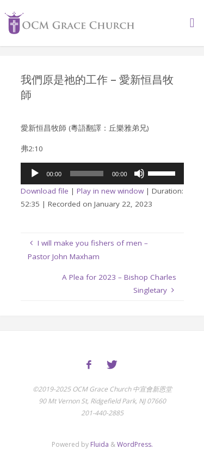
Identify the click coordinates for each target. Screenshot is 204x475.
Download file (45, 191)
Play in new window (110, 191)
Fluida (99, 444)
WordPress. (135, 444)
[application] (102, 173)
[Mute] (139, 173)
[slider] (86, 173)
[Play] (34, 173)
